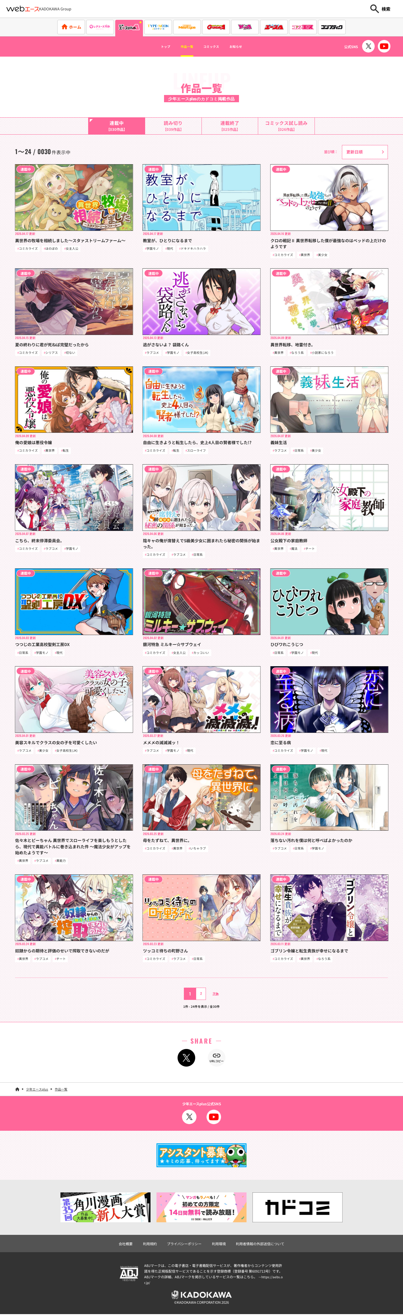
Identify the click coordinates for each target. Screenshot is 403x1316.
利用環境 (219, 1245)
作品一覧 (181, 46)
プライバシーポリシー (184, 1245)
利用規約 (150, 1245)
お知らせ (247, 46)
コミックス (214, 46)
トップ (153, 46)
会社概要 (126, 1245)
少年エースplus (37, 1090)
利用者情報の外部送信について (260, 1245)
